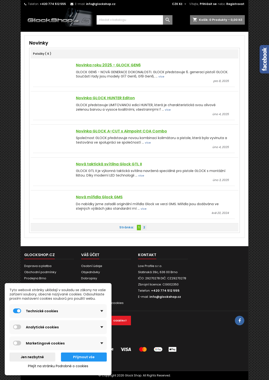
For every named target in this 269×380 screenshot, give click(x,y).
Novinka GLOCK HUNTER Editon (105, 98)
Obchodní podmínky (40, 272)
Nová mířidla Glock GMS (99, 197)
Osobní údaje (91, 266)
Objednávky (90, 272)
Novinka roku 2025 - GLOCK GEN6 (108, 65)
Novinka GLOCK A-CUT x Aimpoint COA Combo (121, 131)
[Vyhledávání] (134, 20)
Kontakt (147, 255)
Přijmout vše (84, 357)
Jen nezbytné (32, 357)
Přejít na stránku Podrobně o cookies (58, 366)
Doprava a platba (37, 266)
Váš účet (90, 255)
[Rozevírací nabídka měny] (179, 4)
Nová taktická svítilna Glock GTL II (109, 164)
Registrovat (235, 4)
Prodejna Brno (35, 278)
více (161, 76)
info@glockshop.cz (101, 4)
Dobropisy (89, 278)
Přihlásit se (208, 4)
